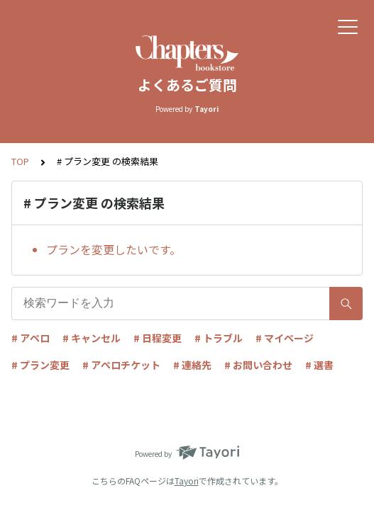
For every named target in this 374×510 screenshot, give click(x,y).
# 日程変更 (157, 338)
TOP (20, 161)
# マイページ (284, 338)
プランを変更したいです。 (113, 249)
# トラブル (218, 338)
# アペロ (30, 338)
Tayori (187, 481)
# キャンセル (91, 338)
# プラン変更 (40, 365)
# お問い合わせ (258, 365)
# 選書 (319, 365)
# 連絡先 (192, 365)
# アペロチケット (121, 365)
